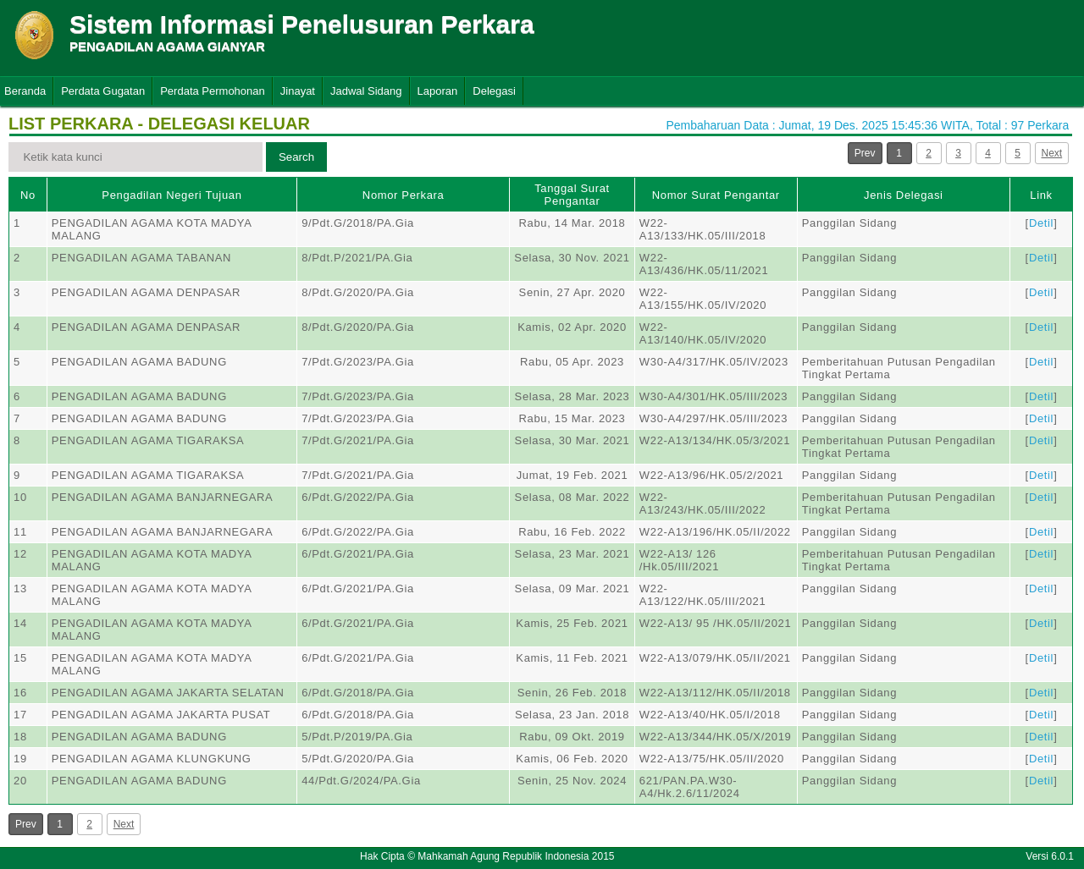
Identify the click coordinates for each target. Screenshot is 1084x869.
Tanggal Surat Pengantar (572, 194)
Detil (1041, 223)
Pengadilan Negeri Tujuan (171, 195)
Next (1052, 153)
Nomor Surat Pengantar (716, 195)
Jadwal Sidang (366, 91)
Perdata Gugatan (103, 91)
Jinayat (297, 91)
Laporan (438, 91)
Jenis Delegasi (903, 195)
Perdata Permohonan (212, 91)
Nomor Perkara (403, 195)
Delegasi (494, 91)
